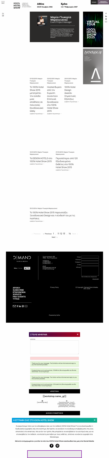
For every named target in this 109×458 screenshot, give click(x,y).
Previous (48, 234)
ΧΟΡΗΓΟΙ (17, 294)
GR (3, 15)
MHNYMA (54, 346)
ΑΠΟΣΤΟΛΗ (54, 391)
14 (70, 233)
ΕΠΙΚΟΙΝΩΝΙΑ (19, 292)
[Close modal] (78, 334)
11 (58, 233)
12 (61, 233)
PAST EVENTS (19, 297)
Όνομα (79, 257)
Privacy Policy (54, 287)
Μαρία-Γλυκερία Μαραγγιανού (47, 208)
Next (54, 237)
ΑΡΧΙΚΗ (16, 288)
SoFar (58, 315)
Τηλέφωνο (78, 262)
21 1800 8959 (47, 262)
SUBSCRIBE (18, 290)
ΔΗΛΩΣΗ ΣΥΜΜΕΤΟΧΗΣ (54, 413)
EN (3, 13)
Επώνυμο (78, 259)
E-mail (79, 264)
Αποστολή (96, 279)
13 (64, 233)
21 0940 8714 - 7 (47, 263)
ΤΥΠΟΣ (16, 299)
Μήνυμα (78, 267)
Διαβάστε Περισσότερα (36, 113)
